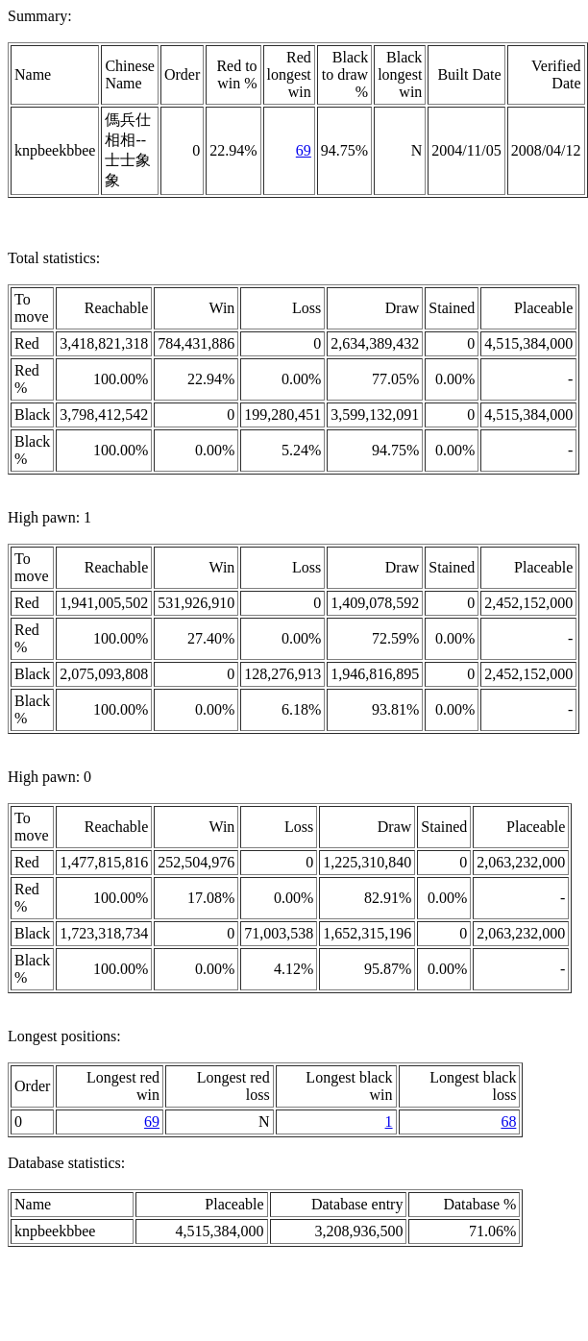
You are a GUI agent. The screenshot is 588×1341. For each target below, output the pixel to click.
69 (303, 150)
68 (508, 1121)
